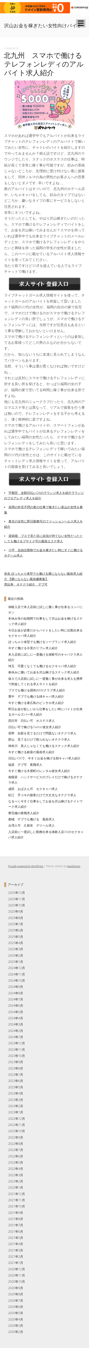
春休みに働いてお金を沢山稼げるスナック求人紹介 (44, 672)
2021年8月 (15, 1219)
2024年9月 (15, 987)
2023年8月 (15, 1068)
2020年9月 (15, 1288)
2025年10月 (16, 905)
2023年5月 (15, 1087)
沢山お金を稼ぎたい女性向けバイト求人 (43, 29)
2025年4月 (15, 943)
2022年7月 (15, 1150)
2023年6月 (15, 1081)
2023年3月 (15, 1100)
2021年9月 (15, 1213)
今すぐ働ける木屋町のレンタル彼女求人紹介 (39, 771)
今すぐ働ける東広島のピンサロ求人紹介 (36, 703)
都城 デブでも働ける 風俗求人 (31, 819)
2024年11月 (16, 974)
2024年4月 (15, 1018)
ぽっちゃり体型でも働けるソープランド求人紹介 (42, 642)
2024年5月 (15, 1012)
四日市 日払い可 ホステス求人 (31, 720)
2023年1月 (15, 1112)
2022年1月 (15, 1187)
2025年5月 (15, 937)
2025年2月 (15, 955)
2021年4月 (15, 1244)
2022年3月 (15, 1175)
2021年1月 (15, 1263)
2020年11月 (16, 1275)
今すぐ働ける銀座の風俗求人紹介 (31, 752)
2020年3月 (15, 1325)
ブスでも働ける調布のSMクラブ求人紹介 (36, 690)
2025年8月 (15, 918)
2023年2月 (15, 1106)
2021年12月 (16, 1194)
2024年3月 (15, 1024)
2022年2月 (15, 1181)
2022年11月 (16, 1125)
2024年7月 (15, 999)
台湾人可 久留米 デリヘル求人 (31, 825)
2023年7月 (15, 1074)
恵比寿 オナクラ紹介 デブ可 (25, 584)
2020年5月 (15, 1313)
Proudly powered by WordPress (25, 866)
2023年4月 (15, 1093)
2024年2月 (15, 1031)
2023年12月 (16, 1043)
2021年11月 (16, 1200)
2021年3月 (15, 1250)
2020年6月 (15, 1307)
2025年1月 (15, 962)
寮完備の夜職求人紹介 (23, 813)
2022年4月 (15, 1168)
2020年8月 (15, 1294)
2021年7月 (15, 1225)
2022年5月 (15, 1162)
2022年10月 (16, 1131)
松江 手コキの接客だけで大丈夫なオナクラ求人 (42, 795)
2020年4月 (15, 1319)
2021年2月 (15, 1256)
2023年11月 (16, 1049)
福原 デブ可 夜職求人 (25, 764)
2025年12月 (16, 892)
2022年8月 (15, 1143)
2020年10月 (16, 1281)
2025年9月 (15, 911)
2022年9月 (15, 1137)
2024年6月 (15, 1005)
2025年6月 (15, 930)
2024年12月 (16, 968)
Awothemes (73, 866)
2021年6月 (15, 1231)
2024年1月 (15, 1037)
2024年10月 (16, 980)
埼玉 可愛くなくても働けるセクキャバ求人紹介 (42, 666)
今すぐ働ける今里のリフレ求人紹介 (33, 648)
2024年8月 (15, 993)
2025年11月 (16, 899)
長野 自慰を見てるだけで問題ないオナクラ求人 (42, 733)
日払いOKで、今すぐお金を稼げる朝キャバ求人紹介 (44, 758)
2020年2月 (15, 1332)
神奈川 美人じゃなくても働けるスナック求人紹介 (44, 746)
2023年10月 (16, 1056)
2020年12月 (16, 1269)
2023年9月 (15, 1062)
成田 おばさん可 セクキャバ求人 (33, 789)
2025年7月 (15, 924)
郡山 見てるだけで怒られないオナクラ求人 (39, 739)
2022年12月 (16, 1118)
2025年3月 (15, 949)
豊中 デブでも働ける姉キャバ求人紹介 (36, 696)
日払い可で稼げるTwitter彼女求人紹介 (34, 727)
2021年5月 (15, 1238)
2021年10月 (16, 1206)
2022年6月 (15, 1156)
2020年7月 (15, 1300)
